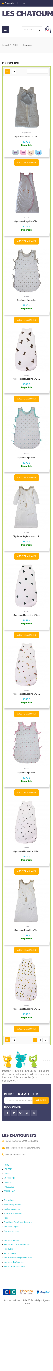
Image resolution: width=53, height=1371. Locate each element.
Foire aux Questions (13, 1270)
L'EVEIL (7, 1231)
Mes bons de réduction (14, 1319)
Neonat (26, 311)
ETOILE (26, 560)
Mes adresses (10, 1310)
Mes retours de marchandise (17, 1301)
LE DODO (7, 1240)
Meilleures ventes (12, 1266)
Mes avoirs (8, 1306)
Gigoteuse (26, 133)
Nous (6, 1275)
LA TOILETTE (9, 1235)
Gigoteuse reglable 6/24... (26, 231)
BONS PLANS (9, 1248)
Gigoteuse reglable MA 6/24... (26, 564)
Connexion (10, 3)
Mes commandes (11, 1297)
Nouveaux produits (12, 1262)
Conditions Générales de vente (18, 1279)
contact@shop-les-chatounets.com (23, 1205)
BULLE (26, 228)
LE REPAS (8, 1226)
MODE (6, 1222)
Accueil (27, 394)
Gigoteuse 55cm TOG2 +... (27, 136)
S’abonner (40, 1157)
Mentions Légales (12, 1284)
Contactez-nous (11, 1288)
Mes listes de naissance (14, 1324)
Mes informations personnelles (18, 1315)
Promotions (9, 1257)
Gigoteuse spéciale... (26, 314)
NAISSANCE (9, 1244)
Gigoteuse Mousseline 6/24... (26, 397)
